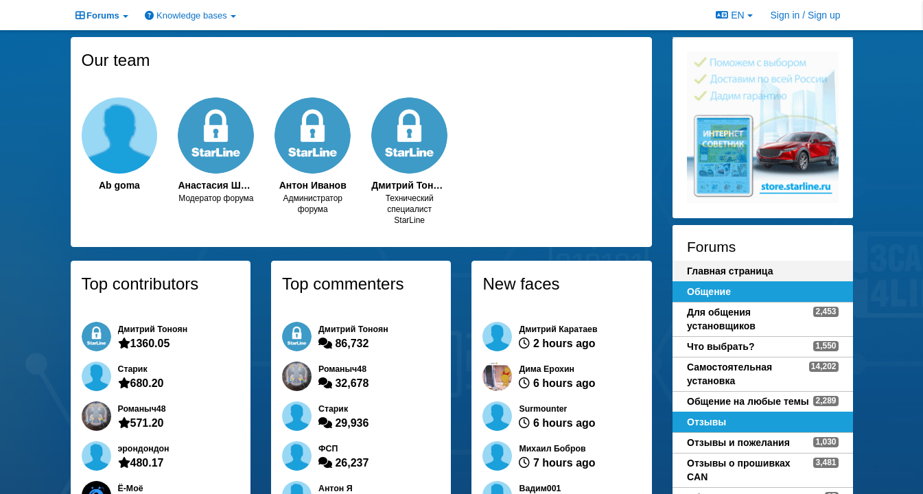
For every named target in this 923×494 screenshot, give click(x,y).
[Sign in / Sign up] (805, 15)
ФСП (328, 449)
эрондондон (144, 449)
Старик (133, 369)
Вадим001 (540, 488)
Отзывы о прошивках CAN (739, 470)
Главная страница (730, 271)
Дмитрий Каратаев (558, 329)
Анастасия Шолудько (216, 185)
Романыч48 (142, 409)
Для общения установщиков (721, 319)
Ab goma (119, 185)
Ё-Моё (130, 488)
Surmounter (543, 409)
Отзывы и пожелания (738, 442)
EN (734, 15)
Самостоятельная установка (729, 374)
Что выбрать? (721, 346)
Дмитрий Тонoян (409, 185)
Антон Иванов (313, 185)
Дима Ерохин (546, 369)
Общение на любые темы (748, 401)
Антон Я (335, 488)
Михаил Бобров (552, 449)
